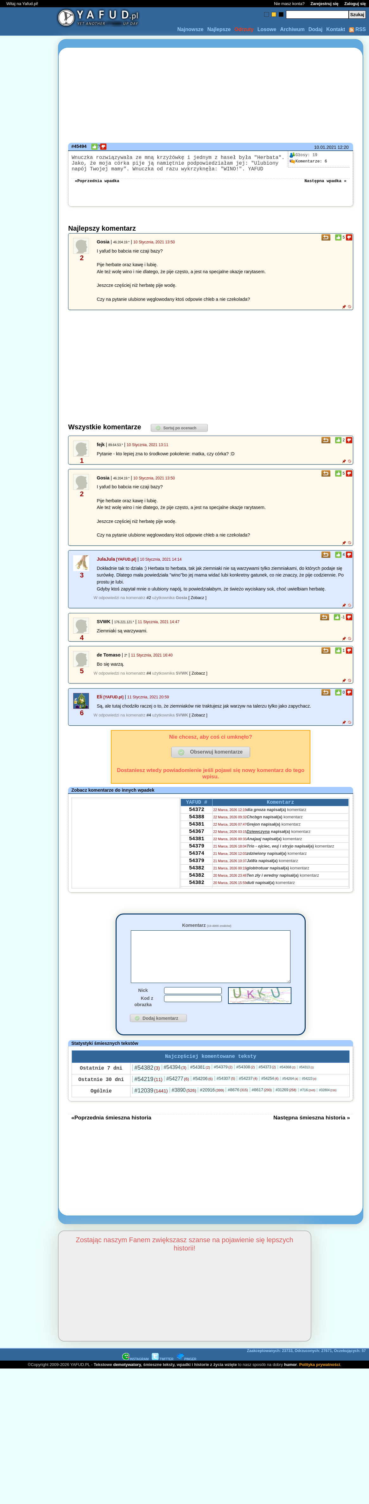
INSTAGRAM (135, 1375)
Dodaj (315, 29)
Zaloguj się (355, 3)
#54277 (177, 1094)
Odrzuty (243, 29)
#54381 (200, 1082)
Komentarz (206, 930)
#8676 (238, 1105)
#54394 (175, 1083)
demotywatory (127, 1380)
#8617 (262, 1105)
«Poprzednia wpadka (97, 185)
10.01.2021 (325, 147)
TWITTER (162, 1375)
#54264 (290, 1094)
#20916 (212, 1105)
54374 (196, 868)
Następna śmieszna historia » (311, 1133)
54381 (196, 833)
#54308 (245, 1082)
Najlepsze (219, 29)
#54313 (306, 1083)
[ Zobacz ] (197, 602)
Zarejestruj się (324, 3)
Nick (143, 1004)
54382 (196, 885)
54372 (196, 816)
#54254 (269, 1094)
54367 (196, 842)
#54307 (226, 1094)
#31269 (286, 1106)
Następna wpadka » (325, 185)
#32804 (327, 1106)
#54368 (288, 1083)
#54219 (148, 1095)
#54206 (203, 1094)
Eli (100, 701)
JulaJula (106, 564)
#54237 (248, 1094)
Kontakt (335, 29)
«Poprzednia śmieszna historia (111, 1133)
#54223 (309, 1094)
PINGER (186, 1375)
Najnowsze (190, 29)
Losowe (267, 29)
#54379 (223, 1082)
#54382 (147, 1083)
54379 (196, 859)
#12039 (151, 1106)
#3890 (184, 1106)
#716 (307, 1106)
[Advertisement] (28, 752)
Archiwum (292, 29)
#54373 (267, 1083)
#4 (148, 678)
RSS (357, 29)
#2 (148, 602)
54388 (196, 825)
